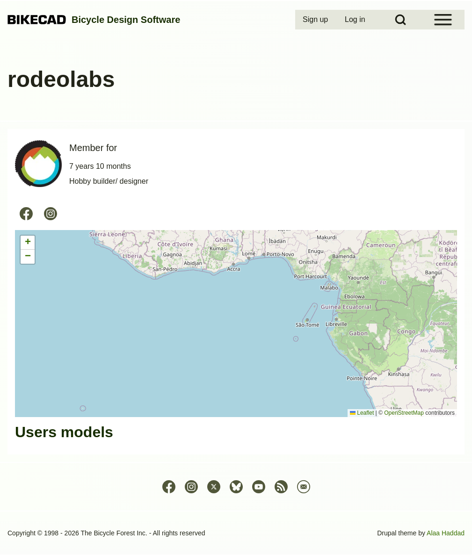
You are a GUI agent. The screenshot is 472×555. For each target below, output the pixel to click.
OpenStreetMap (404, 413)
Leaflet (362, 413)
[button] (28, 243)
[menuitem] (316, 19)
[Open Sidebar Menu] (443, 19)
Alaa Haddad (446, 533)
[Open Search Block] (400, 19)
